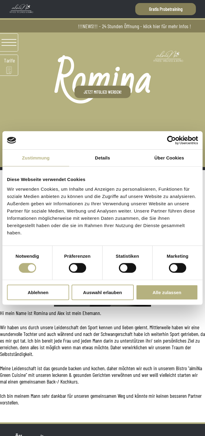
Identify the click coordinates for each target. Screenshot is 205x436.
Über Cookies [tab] (169, 157)
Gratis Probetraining (166, 9)
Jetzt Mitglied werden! (103, 92)
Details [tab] (102, 157)
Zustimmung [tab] (36, 157)
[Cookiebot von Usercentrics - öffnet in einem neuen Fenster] (171, 140)
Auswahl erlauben (102, 292)
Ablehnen (38, 292)
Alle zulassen (167, 292)
